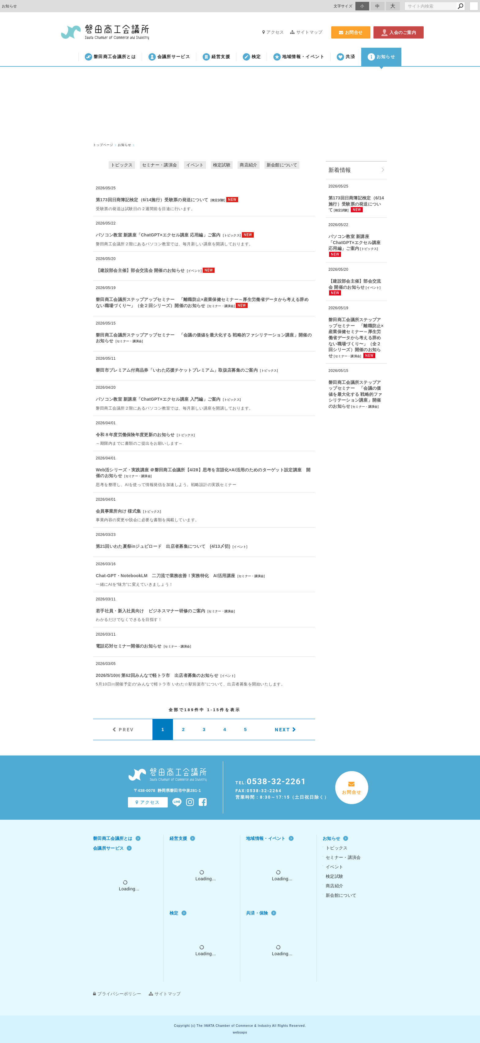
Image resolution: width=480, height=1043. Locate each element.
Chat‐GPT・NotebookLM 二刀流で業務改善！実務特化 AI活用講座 (165, 575)
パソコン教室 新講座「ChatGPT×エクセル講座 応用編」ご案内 (158, 234)
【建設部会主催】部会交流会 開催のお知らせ (140, 270)
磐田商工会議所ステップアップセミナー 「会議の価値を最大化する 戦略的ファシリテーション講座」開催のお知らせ (355, 394)
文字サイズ (343, 6)
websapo (240, 1032)
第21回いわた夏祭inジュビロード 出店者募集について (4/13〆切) (163, 546)
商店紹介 (248, 164)
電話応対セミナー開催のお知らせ (129, 646)
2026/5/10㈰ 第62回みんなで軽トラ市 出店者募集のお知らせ (157, 675)
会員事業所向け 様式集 (118, 511)
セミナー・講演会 (159, 164)
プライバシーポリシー (117, 993)
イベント (195, 164)
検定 (252, 57)
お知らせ (381, 57)
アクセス (273, 32)
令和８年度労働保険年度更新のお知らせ (135, 434)
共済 (346, 57)
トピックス (122, 164)
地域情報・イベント (298, 57)
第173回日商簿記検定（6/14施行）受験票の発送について (152, 199)
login (474, 6)
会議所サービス (169, 57)
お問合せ (351, 32)
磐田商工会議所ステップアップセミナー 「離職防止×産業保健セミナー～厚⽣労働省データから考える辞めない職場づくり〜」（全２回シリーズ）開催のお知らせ (356, 337)
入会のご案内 (398, 32)
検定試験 (222, 164)
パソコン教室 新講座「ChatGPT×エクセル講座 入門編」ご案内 (158, 399)
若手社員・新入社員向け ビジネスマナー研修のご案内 (150, 610)
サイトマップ (306, 32)
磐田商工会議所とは (110, 57)
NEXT (282, 729)
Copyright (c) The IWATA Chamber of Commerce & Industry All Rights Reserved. (240, 1025)
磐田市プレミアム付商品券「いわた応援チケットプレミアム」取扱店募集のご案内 (177, 370)
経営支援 (216, 57)
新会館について (282, 164)
